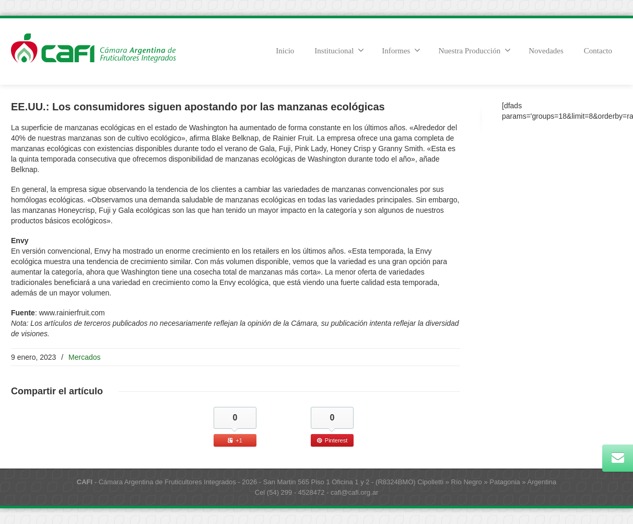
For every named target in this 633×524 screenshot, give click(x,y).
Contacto (598, 51)
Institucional (339, 50)
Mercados (84, 357)
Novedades (546, 51)
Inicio (285, 51)
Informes (401, 50)
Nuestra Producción (474, 50)
